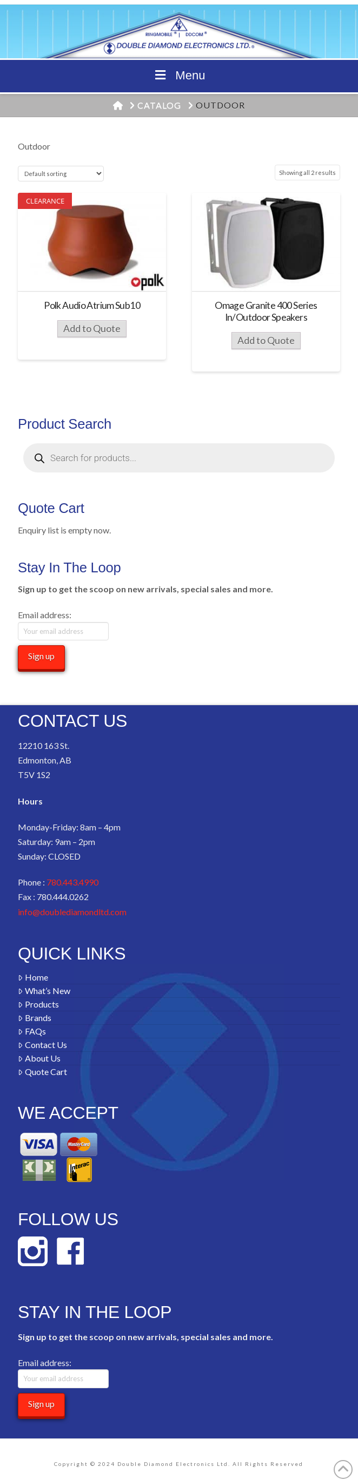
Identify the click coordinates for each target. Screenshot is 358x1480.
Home (33, 977)
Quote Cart (42, 1071)
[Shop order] (61, 173)
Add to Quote (92, 328)
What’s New (44, 990)
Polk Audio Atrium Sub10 (92, 305)
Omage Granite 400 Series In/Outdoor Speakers (266, 311)
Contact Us (42, 1044)
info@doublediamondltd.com (72, 912)
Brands (34, 1017)
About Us (39, 1058)
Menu (179, 75)
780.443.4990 (72, 882)
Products (38, 1004)
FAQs (32, 1031)
